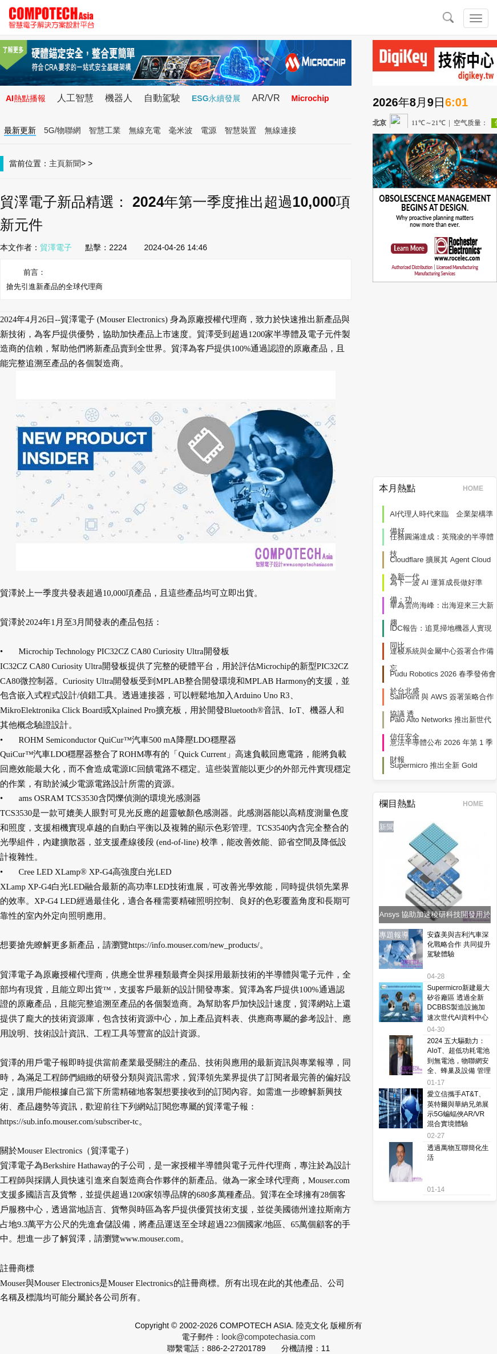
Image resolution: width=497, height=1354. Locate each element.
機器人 (118, 98)
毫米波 (181, 130)
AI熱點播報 (26, 98)
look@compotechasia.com (268, 1336)
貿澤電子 (56, 247)
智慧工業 (105, 130)
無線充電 (145, 130)
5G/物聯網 (62, 130)
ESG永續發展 (216, 98)
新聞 (73, 163)
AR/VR (266, 98)
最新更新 (20, 130)
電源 (209, 130)
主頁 (57, 163)
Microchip (310, 98)
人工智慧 (75, 98)
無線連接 (281, 130)
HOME (477, 488)
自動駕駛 (162, 98)
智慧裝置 (241, 130)
